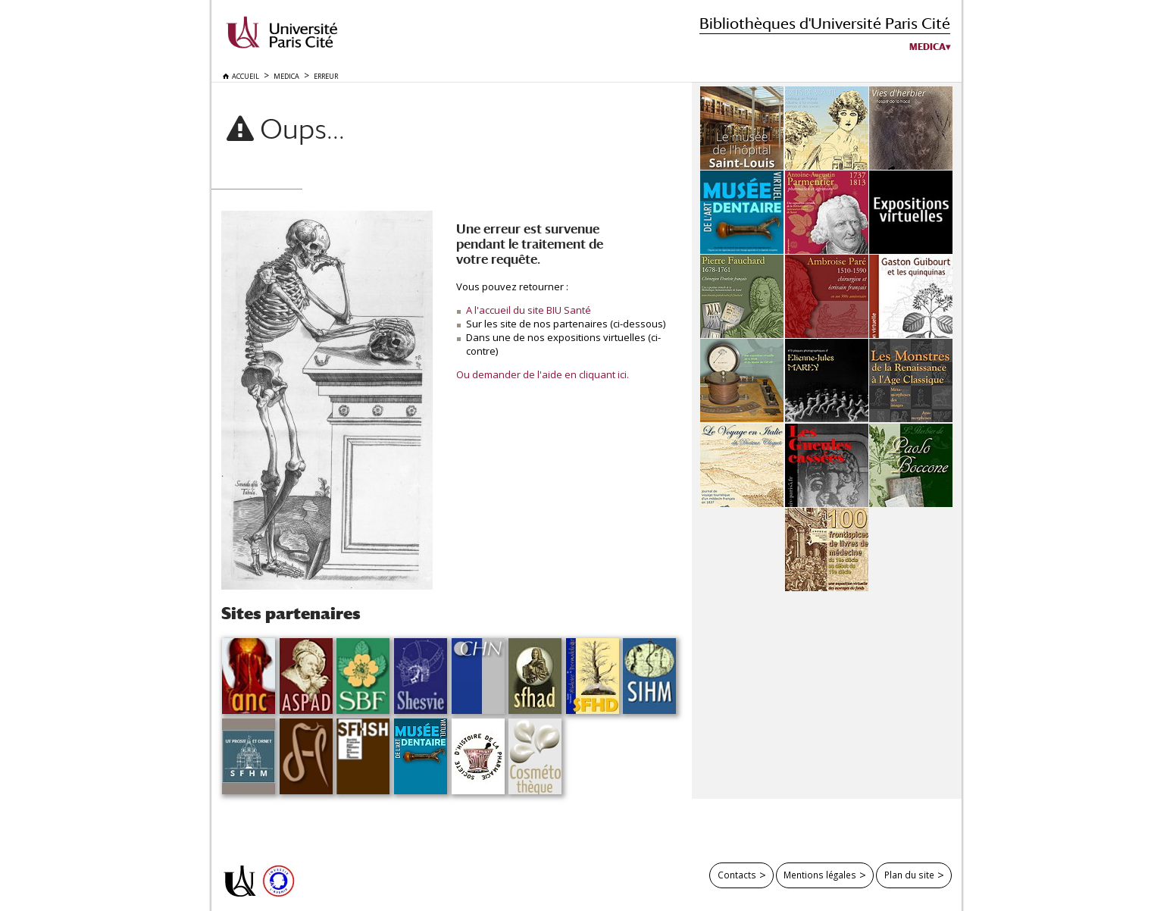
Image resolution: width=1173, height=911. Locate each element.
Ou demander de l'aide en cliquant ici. (542, 374)
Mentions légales (820, 875)
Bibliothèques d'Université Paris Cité (824, 23)
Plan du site (909, 875)
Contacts (737, 875)
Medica (927, 47)
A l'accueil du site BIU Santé (528, 310)
